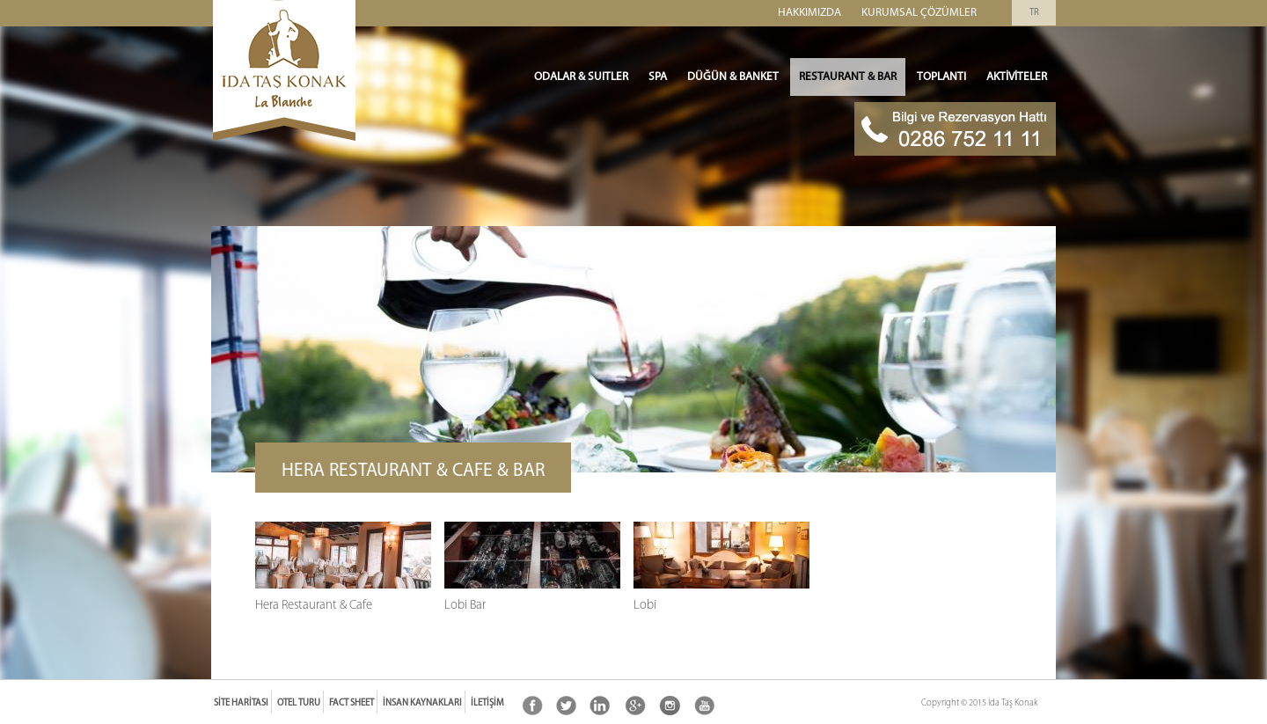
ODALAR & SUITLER (581, 77)
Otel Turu (298, 703)
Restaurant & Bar (848, 77)
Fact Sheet (351, 703)
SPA (657, 77)
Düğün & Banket (733, 77)
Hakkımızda (809, 12)
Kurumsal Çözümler (919, 12)
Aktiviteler (1016, 77)
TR (1034, 13)
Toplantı (941, 77)
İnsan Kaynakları (422, 703)
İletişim (487, 703)
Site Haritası (241, 703)
